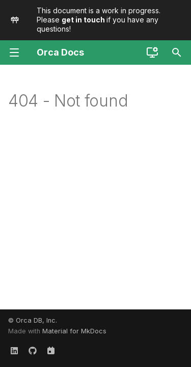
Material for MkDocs (74, 331)
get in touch (84, 19)
